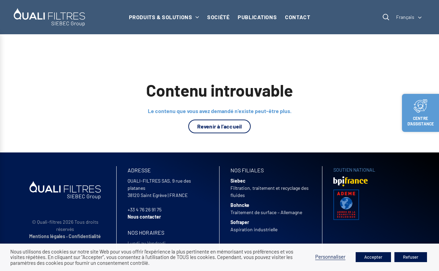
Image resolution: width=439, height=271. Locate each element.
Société (218, 17)
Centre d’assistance (420, 112)
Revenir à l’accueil (219, 126)
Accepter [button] (373, 257)
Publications (257, 17)
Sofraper (239, 222)
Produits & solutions (164, 17)
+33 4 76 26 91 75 (145, 209)
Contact (297, 17)
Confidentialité (85, 236)
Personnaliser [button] (330, 257)
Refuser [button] (410, 257)
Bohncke (239, 205)
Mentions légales (47, 236)
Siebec (238, 181)
